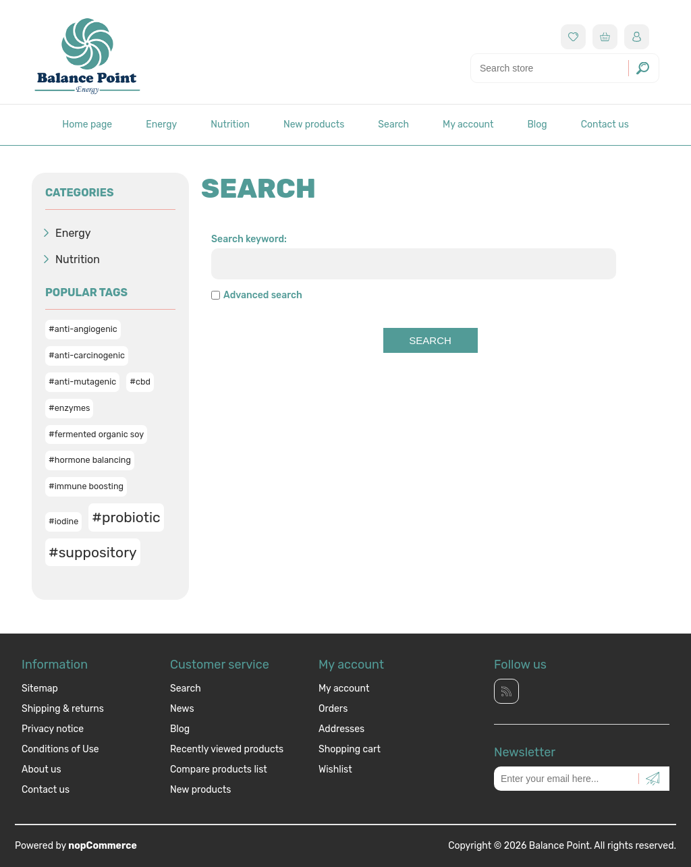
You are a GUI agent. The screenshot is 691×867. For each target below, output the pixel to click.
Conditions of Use (60, 749)
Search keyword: (249, 239)
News (182, 709)
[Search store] (564, 68)
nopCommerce (102, 845)
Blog (537, 124)
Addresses (341, 729)
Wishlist (335, 769)
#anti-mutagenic (82, 381)
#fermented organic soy (96, 434)
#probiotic (126, 517)
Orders (333, 709)
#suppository (93, 552)
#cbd (140, 381)
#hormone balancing (90, 460)
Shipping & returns (63, 709)
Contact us (605, 124)
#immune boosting (86, 486)
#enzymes (69, 408)
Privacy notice (53, 729)
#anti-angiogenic (83, 329)
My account (468, 124)
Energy (161, 124)
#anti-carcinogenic (87, 355)
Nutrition (230, 124)
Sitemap (40, 688)
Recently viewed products (226, 749)
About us (41, 769)
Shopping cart (350, 749)
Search (393, 124)
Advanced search (262, 295)
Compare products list (218, 769)
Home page (87, 124)
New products (313, 124)
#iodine (63, 521)
